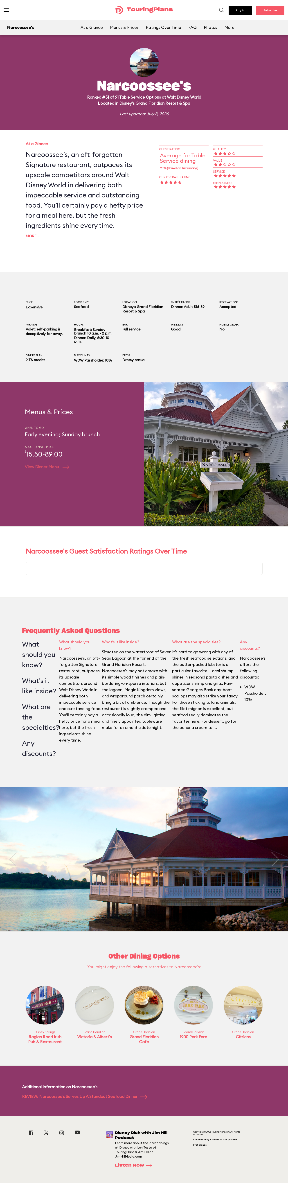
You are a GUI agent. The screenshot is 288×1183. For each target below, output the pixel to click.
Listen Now (135, 1165)
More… (32, 236)
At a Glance (92, 27)
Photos (210, 27)
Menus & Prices (124, 27)
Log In (240, 10)
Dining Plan (34, 355)
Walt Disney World (184, 97)
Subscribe (270, 10)
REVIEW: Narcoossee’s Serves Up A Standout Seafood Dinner (84, 1096)
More (229, 27)
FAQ (192, 27)
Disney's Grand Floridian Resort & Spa (154, 103)
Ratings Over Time (163, 27)
